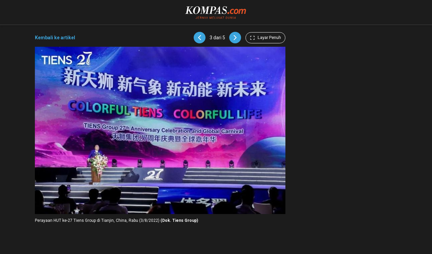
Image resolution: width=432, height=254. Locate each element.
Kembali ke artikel (55, 37)
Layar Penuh (265, 37)
